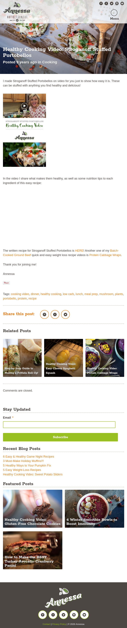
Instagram (117, 3)
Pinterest (101, 3)
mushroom (106, 294)
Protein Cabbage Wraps (105, 255)
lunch (79, 294)
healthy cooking (51, 294)
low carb (68, 294)
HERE (79, 250)
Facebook (106, 3)
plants (119, 294)
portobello (9, 298)
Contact (46, 624)
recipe (32, 298)
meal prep (91, 294)
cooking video (20, 294)
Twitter (111, 3)
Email (8, 417)
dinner (35, 294)
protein (22, 298)
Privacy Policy (59, 624)
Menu (114, 19)
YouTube (122, 3)
